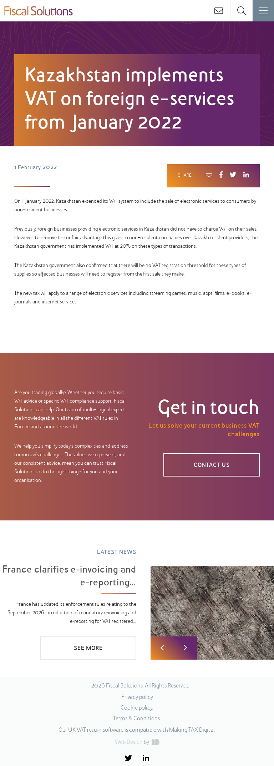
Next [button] (185, 648)
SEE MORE (88, 648)
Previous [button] (162, 648)
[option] (137, 599)
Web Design (129, 742)
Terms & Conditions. (137, 719)
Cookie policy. (137, 708)
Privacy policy (137, 697)
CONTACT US (212, 465)
